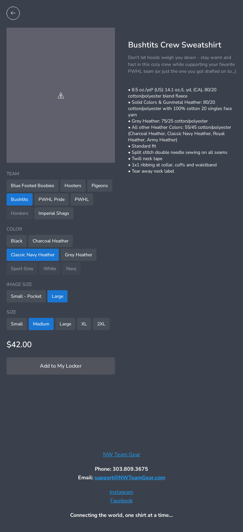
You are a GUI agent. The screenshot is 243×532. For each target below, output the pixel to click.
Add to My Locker (61, 366)
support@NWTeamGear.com (129, 477)
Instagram (121, 492)
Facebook (121, 500)
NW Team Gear (121, 454)
